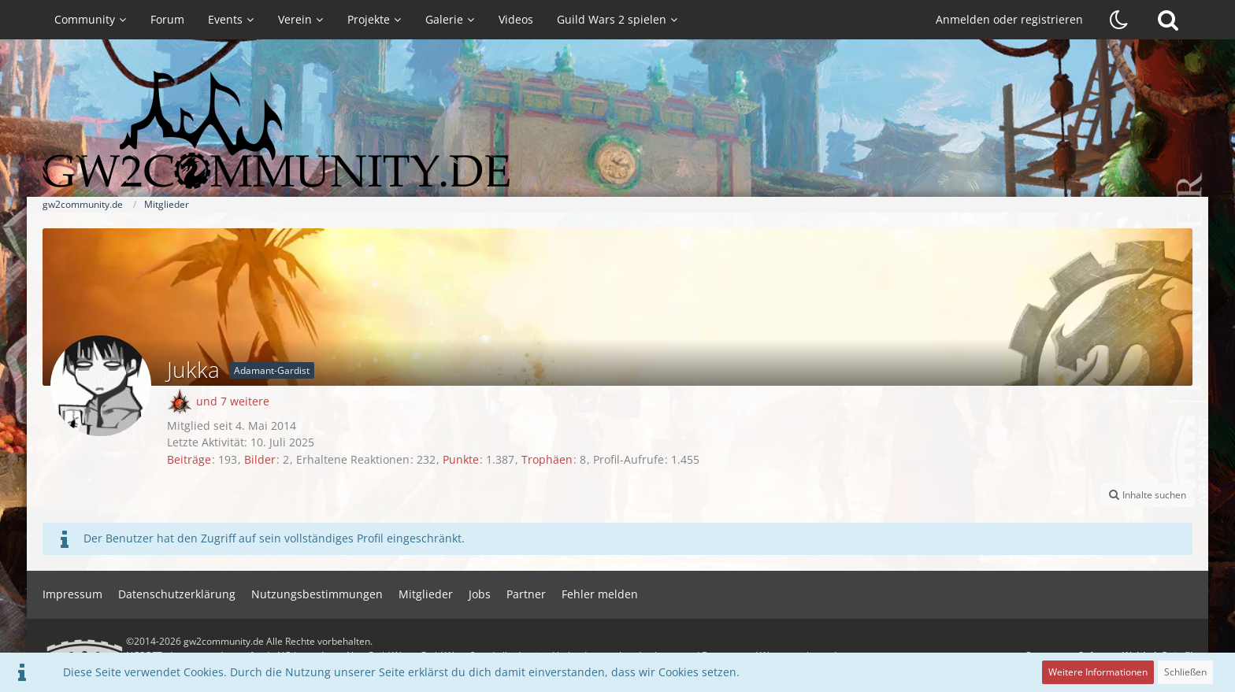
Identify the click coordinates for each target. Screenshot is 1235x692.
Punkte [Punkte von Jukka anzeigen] (461, 459)
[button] (1146, 495)
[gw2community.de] (617, 130)
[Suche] (1168, 19)
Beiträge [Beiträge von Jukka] (189, 459)
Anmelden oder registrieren (1009, 19)
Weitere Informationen (1098, 672)
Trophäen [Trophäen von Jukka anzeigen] (547, 459)
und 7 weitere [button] (232, 401)
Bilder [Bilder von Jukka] (260, 459)
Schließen (1185, 672)
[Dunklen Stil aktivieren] (1119, 19)
